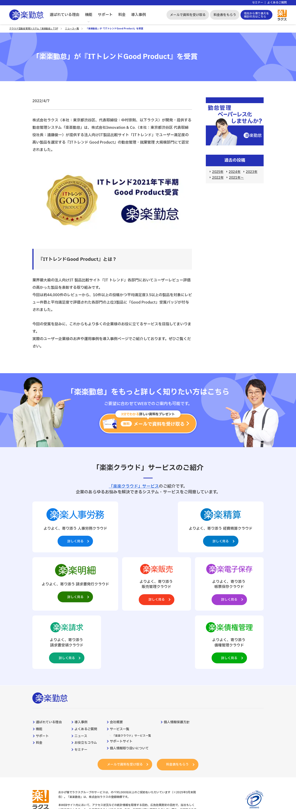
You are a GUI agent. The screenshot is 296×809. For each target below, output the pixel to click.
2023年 (251, 171)
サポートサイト (121, 683)
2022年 (218, 177)
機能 (88, 15)
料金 (122, 15)
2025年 (217, 171)
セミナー (257, 3)
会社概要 (116, 664)
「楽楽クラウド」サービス (134, 486)
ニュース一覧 (72, 28)
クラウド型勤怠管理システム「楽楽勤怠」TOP (33, 28)
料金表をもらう (224, 14)
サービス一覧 (119, 671)
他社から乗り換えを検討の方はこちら (256, 15)
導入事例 (138, 15)
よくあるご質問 (277, 3)
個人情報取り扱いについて (129, 690)
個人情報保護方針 (177, 664)
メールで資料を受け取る (188, 14)
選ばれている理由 (64, 15)
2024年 (234, 171)
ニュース (80, 678)
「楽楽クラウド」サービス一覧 (131, 678)
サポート (105, 15)
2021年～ (236, 177)
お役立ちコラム (85, 685)
